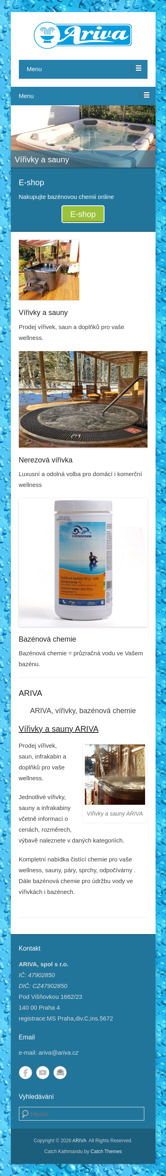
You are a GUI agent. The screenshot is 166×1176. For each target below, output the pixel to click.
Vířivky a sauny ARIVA (59, 728)
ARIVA (31, 693)
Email (60, 1072)
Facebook (25, 1072)
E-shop (83, 214)
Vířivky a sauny (43, 313)
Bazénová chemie (47, 639)
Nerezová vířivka (46, 460)
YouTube (42, 1072)
